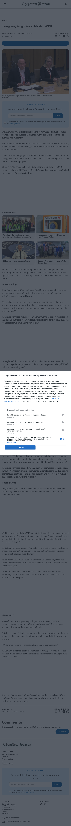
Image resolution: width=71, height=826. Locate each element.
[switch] (62, 415)
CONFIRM (20, 447)
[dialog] (35, 413)
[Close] (66, 375)
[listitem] (35, 410)
